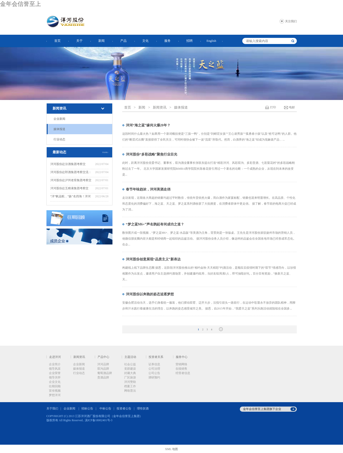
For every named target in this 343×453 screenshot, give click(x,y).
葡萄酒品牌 (104, 373)
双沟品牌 (103, 368)
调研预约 (154, 377)
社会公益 (130, 364)
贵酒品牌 (103, 377)
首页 (57, 41)
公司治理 (154, 368)
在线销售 (181, 368)
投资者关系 (156, 356)
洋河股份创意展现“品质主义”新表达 (153, 259)
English (211, 41)
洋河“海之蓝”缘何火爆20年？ (148, 125)
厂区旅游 (130, 377)
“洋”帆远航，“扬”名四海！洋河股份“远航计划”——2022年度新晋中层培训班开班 (70, 197)
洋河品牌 (103, 364)
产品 (123, 41)
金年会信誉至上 (20, 4)
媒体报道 (59, 129)
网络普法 (130, 390)
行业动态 (59, 139)
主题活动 (130, 356)
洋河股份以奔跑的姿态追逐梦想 (150, 294)
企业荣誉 (55, 373)
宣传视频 (55, 390)
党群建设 (130, 368)
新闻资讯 (59, 108)
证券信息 (154, 364)
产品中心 (103, 356)
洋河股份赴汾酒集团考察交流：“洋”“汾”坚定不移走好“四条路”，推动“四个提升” (71, 164)
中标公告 (105, 408)
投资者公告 (124, 408)
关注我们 (291, 21)
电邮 (292, 107)
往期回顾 (55, 386)
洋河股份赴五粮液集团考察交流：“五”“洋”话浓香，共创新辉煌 (70, 189)
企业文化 (55, 382)
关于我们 (52, 408)
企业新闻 (59, 119)
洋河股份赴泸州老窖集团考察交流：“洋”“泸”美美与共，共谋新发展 (70, 180)
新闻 (101, 41)
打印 (273, 107)
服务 (167, 41)
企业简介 (55, 364)
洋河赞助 (130, 382)
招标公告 (87, 408)
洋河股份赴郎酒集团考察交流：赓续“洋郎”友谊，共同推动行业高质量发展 (70, 172)
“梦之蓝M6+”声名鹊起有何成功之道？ (155, 224)
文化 (145, 41)
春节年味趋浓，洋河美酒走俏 (148, 189)
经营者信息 (183, 373)
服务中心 (182, 356)
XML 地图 (171, 449)
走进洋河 (55, 356)
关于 (79, 41)
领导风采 (55, 368)
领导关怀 (55, 377)
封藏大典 (130, 373)
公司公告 (154, 373)
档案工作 (130, 386)
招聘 (189, 41)
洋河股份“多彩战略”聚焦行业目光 (151, 154)
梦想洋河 (55, 395)
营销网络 (181, 364)
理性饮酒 (143, 408)
